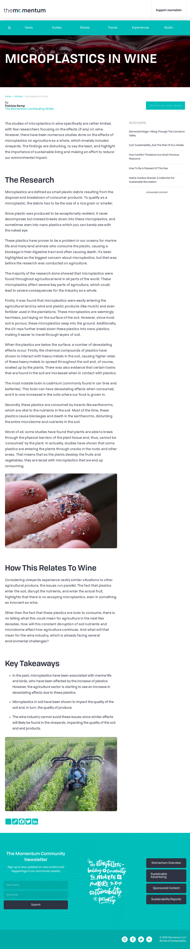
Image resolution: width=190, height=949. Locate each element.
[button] (29, 27)
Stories (85, 27)
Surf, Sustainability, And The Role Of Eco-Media (156, 145)
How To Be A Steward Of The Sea (148, 168)
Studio (168, 27)
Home (8, 97)
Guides (57, 27)
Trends (112, 27)
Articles (18, 97)
